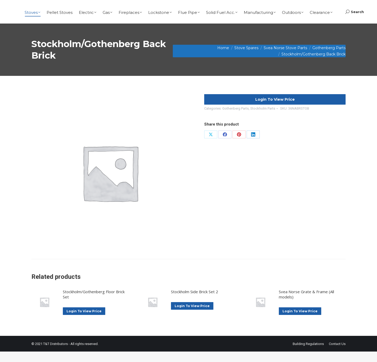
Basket (352, 5)
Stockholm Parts (262, 119)
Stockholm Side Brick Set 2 (194, 302)
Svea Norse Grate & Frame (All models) (306, 304)
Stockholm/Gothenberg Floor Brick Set (94, 304)
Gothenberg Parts (235, 119)
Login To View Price (275, 110)
